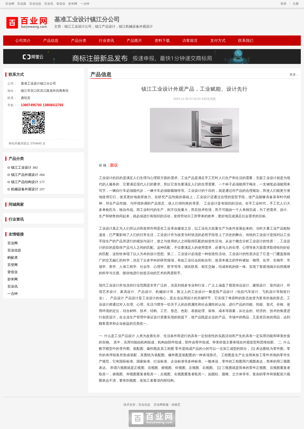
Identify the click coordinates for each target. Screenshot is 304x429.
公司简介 (23, 40)
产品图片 (134, 40)
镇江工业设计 (21, 167)
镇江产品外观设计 (24, 174)
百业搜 (21, 3)
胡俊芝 (176, 404)
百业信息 (35, 3)
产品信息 (50, 40)
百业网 (9, 3)
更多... (294, 74)
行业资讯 (106, 40)
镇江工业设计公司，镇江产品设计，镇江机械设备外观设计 (108, 26)
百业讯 (48, 3)
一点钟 (84, 3)
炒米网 (72, 3)
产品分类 (78, 40)
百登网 (12, 265)
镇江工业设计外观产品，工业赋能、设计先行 (194, 89)
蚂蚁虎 (12, 257)
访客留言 (190, 40)
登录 (283, 3)
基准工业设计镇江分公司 (87, 19)
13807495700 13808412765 (42, 105)
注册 (296, 3)
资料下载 (162, 40)
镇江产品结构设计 (24, 182)
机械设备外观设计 (24, 189)
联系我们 (245, 40)
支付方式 (218, 40)
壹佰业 (60, 3)
